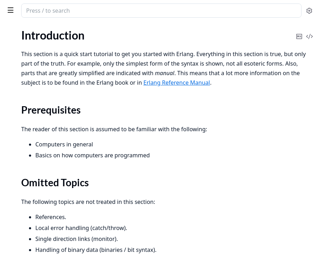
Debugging (18, 134)
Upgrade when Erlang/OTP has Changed (50, 187)
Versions (15, 197)
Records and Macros (29, 124)
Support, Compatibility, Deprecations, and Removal (50, 206)
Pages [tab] (12, 37)
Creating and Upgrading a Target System (50, 178)
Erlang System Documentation (49, 11)
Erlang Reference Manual (256, 101)
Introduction (20, 62)
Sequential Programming (35, 96)
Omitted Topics (30, 83)
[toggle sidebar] (97, 10)
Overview (17, 231)
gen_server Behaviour (31, 240)
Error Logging (21, 168)
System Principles (26, 159)
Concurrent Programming (36, 105)
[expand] (98, 64)
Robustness (19, 115)
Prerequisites (28, 75)
